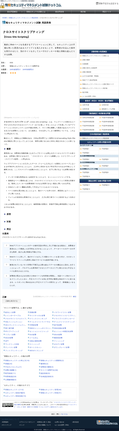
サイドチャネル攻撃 (37, 315)
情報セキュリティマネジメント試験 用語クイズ (98, 84)
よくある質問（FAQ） (89, 96)
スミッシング (35, 344)
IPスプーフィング (12, 331)
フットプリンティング (14, 350)
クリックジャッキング (38, 319)
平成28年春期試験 (108, 130)
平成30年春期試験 (108, 122)
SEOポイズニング (36, 350)
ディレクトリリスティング (64, 322)
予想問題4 (85, 159)
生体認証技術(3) (47, 376)
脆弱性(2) (44, 364)
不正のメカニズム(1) (13, 367)
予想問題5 (105, 159)
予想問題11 (86, 185)
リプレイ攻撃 (10, 335)
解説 (74, 296)
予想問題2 (105, 149)
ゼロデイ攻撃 (59, 344)
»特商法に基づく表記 (44, 422)
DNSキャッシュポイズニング (41, 328)
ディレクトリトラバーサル (40, 322)
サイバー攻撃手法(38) (49, 370)
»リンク (21, 425)
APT (7, 341)
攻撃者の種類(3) (47, 367)
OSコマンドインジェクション (16, 325)
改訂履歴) (17, 404)
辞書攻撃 (33, 312)
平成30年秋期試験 (88, 122)
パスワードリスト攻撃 (62, 312)
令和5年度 (85, 109)
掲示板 (83, 12)
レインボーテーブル (13, 315)
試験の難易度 (86, 72)
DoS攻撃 (33, 335)
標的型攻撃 (58, 338)
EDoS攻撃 (9, 338)
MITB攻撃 (58, 325)
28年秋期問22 (28, 69)
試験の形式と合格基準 (89, 68)
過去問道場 (59, 12)
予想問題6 (85, 166)
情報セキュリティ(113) (14, 390)
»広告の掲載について (44, 425)
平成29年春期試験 (108, 126)
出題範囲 (85, 64)
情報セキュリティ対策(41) (51, 393)
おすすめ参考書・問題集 (90, 76)
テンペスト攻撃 (11, 347)
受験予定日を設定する (109, 3)
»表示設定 (75, 422)
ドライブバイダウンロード (64, 319)
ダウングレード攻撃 (62, 347)
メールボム (34, 338)
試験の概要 (86, 60)
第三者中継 (9, 328)
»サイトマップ (6, 425)
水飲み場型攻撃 (36, 341)
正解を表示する (12, 301)
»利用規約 (5, 422)
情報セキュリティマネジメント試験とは (95, 56)
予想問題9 (105, 172)
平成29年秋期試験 (88, 126)
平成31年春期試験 (108, 117)
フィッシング (59, 341)
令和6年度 (105, 105)
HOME (4, 18)
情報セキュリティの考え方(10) (17, 360)
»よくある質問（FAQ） (62, 425)
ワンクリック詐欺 (12, 344)
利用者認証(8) (10, 376)
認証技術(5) (45, 373)
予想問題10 (86, 176)
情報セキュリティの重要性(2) (52, 360)
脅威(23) (8, 364)
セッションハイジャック (39, 331)
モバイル (64, 414)
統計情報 (85, 92)
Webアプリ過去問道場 (89, 80)
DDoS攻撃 (58, 335)
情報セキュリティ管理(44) (51, 390)
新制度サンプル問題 (108, 109)
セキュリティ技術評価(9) (15, 393)
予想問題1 (85, 149)
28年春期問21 (15, 69)
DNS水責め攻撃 (60, 328)
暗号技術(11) (10, 373)
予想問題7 (105, 166)
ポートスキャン (36, 347)
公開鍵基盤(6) (10, 380)
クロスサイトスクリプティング (66, 315)
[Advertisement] (39, 95)
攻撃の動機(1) (10, 370)
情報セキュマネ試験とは (35, 12)
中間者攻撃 (34, 325)
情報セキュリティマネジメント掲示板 (94, 88)
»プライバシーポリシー (27, 422)
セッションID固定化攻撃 (63, 331)
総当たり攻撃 (10, 312)
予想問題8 (85, 172)
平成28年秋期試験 (88, 130)
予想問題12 (105, 185)
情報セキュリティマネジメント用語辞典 (23, 18)
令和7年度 (85, 105)
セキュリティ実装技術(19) (15, 396)
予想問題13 (86, 189)
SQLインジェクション (13, 322)
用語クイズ (106, 12)
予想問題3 (85, 153)
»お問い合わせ (59, 422)
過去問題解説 (12, 12)
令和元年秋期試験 (88, 117)
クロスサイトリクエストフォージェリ (20, 319)
